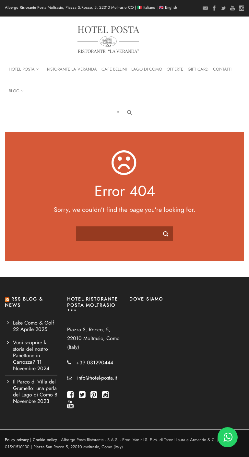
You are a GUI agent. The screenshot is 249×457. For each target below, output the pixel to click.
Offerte (175, 69)
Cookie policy (45, 440)
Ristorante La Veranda (72, 69)
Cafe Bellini (114, 69)
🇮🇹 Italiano (146, 7)
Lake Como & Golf (33, 322)
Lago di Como (146, 69)
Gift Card (198, 69)
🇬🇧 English (168, 7)
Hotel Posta (24, 69)
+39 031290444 (94, 362)
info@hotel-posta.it (97, 378)
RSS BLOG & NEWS (24, 302)
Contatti (222, 69)
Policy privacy (17, 440)
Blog (16, 91)
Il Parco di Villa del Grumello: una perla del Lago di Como (35, 388)
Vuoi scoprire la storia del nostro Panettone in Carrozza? (30, 352)
